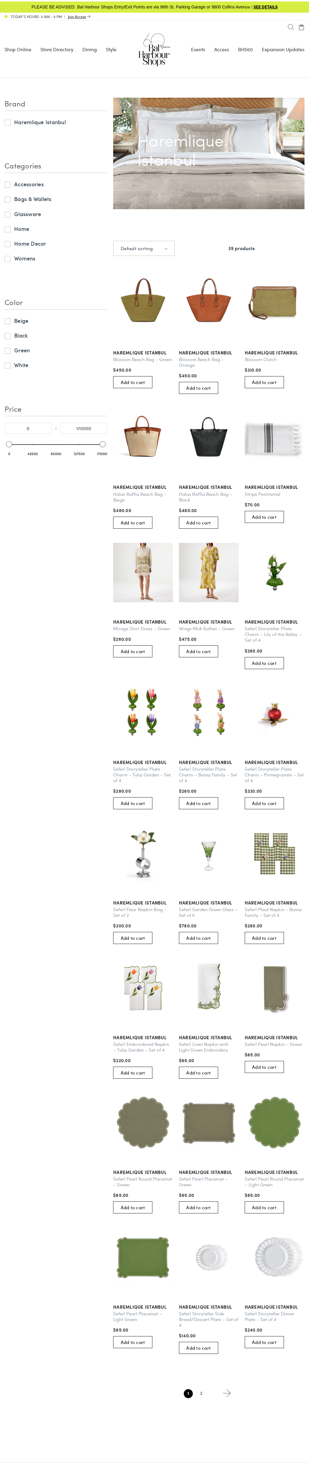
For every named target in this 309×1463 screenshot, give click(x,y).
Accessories (29, 184)
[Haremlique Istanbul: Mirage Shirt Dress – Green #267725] (143, 572)
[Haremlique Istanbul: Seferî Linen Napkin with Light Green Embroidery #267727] (209, 988)
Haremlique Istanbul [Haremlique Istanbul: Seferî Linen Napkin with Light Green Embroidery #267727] (205, 1037)
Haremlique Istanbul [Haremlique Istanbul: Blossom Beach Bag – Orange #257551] (205, 353)
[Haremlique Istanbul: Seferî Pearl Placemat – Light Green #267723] (143, 1257)
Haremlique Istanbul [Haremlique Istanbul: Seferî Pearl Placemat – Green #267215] (205, 1172)
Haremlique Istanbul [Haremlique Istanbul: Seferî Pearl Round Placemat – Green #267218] (140, 1172)
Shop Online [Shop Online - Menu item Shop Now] (18, 49)
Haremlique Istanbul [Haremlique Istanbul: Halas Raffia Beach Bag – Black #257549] (205, 487)
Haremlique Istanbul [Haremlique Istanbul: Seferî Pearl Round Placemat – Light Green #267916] (271, 1172)
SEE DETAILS (265, 7)
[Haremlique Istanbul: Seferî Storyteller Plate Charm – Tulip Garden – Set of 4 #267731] (143, 713)
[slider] (9, 444)
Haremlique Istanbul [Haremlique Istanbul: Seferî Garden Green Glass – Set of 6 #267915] (205, 903)
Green (22, 350)
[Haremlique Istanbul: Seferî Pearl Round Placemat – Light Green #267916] (274, 1123)
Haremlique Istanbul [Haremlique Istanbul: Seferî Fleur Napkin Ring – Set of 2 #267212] (140, 903)
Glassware (27, 214)
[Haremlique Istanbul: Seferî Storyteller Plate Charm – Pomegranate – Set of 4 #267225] (274, 713)
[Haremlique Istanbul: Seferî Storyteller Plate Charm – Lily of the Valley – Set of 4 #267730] (274, 572)
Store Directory (56, 49)
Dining (89, 49)
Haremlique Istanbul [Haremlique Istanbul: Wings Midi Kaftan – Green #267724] (205, 622)
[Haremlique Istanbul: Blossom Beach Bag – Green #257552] (143, 303)
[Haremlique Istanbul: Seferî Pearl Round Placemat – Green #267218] (143, 1123)
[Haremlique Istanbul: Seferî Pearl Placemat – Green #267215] (209, 1123)
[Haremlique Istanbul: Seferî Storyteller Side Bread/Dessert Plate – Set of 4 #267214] (209, 1257)
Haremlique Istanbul (40, 122)
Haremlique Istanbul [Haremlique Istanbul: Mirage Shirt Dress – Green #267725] (140, 622)
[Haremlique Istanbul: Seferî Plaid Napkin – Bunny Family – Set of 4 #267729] (274, 853)
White (21, 365)
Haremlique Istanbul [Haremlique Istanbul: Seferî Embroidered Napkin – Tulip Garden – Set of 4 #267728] (140, 1037)
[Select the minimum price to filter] (28, 428)
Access (221, 49)
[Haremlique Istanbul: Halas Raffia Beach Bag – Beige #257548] (143, 438)
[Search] (291, 27)
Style (111, 49)
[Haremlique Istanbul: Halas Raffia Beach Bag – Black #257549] (209, 438)
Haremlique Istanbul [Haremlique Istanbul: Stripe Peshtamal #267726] (271, 487)
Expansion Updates (283, 49)
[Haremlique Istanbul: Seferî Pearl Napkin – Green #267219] (274, 988)
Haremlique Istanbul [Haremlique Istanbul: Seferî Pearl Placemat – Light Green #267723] (140, 1307)
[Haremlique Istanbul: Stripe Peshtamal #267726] (274, 438)
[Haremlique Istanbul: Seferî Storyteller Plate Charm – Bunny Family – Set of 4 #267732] (209, 713)
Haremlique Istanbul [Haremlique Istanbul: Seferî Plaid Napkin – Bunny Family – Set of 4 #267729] (271, 903)
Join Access (77, 16)
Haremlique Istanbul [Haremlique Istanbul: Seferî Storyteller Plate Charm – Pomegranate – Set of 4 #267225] (271, 762)
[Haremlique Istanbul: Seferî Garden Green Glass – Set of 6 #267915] (209, 853)
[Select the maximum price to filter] (83, 428)
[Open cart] (301, 27)
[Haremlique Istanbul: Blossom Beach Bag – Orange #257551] (209, 303)
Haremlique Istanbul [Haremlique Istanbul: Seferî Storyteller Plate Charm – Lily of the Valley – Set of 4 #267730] (271, 622)
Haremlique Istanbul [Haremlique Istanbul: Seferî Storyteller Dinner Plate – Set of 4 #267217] (271, 1307)
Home (21, 228)
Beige (21, 320)
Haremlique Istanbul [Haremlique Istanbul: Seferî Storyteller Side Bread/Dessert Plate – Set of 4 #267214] (205, 1307)
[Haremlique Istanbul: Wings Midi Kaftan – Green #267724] (209, 572)
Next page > (227, 1393)
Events (198, 49)
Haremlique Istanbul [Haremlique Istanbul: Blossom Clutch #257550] (271, 353)
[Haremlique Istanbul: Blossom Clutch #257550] (274, 303)
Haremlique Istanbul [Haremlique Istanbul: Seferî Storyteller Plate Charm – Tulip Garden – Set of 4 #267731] (140, 762)
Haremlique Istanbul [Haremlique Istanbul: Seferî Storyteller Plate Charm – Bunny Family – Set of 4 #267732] (205, 762)
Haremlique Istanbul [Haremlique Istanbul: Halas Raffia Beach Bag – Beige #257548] (140, 487)
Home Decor (30, 243)
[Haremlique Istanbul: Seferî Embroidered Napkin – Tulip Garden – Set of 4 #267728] (143, 988)
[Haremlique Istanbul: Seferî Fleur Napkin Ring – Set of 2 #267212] (143, 853)
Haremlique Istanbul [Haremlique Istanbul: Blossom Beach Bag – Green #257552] (140, 353)
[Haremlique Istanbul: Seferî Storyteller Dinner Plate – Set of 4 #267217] (274, 1257)
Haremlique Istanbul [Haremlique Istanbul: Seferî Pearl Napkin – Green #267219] (271, 1037)
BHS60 (245, 49)
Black (21, 335)
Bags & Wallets (33, 199)
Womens (25, 258)
